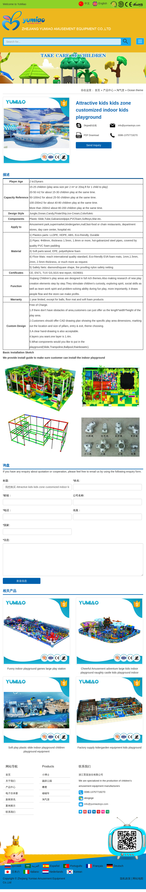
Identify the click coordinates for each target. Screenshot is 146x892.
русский (13, 866)
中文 (84, 3)
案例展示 (10, 805)
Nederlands (53, 872)
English (100, 3)
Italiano (31, 872)
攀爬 (44, 787)
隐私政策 (125, 878)
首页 (97, 90)
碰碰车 (45, 793)
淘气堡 (120, 90)
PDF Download (87, 135)
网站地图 (138, 878)
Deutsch (115, 866)
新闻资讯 (10, 799)
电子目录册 (12, 793)
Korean (74, 872)
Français (94, 866)
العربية (32, 866)
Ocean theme (135, 90)
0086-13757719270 (124, 135)
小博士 (45, 774)
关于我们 (10, 780)
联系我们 (10, 811)
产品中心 (108, 90)
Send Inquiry (93, 145)
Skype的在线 (86, 125)
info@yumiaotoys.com (125, 125)
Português (72, 866)
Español (51, 866)
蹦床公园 (47, 780)
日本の (12, 872)
